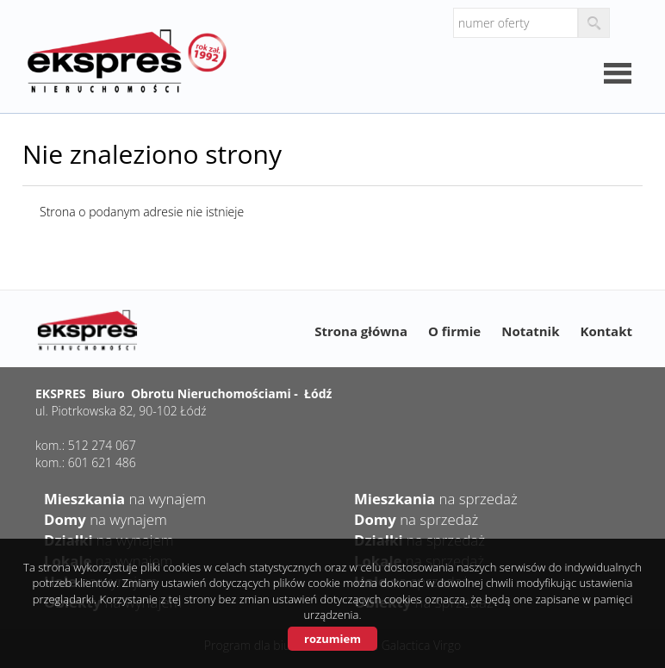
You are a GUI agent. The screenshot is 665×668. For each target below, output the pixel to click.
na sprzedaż (436, 499)
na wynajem (125, 499)
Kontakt (607, 331)
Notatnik (530, 331)
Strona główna (360, 331)
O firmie (454, 331)
